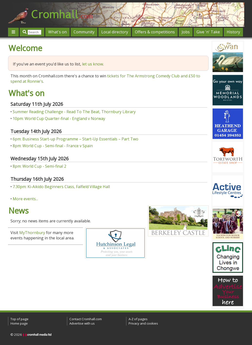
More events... (25, 198)
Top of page (19, 319)
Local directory (114, 32)
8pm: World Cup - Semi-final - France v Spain (53, 145)
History (233, 32)
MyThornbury (32, 232)
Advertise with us (82, 323)
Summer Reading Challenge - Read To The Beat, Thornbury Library (74, 111)
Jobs (186, 32)
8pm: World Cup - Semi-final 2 (39, 166)
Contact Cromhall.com (85, 319)
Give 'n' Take (208, 32)
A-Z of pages (138, 319)
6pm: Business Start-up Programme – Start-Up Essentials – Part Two (75, 139)
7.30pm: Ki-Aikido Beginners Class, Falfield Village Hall (61, 186)
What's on (57, 32)
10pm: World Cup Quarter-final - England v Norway (59, 118)
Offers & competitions (155, 32)
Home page (19, 323)
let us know (92, 64)
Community (84, 32)
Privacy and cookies (143, 323)
